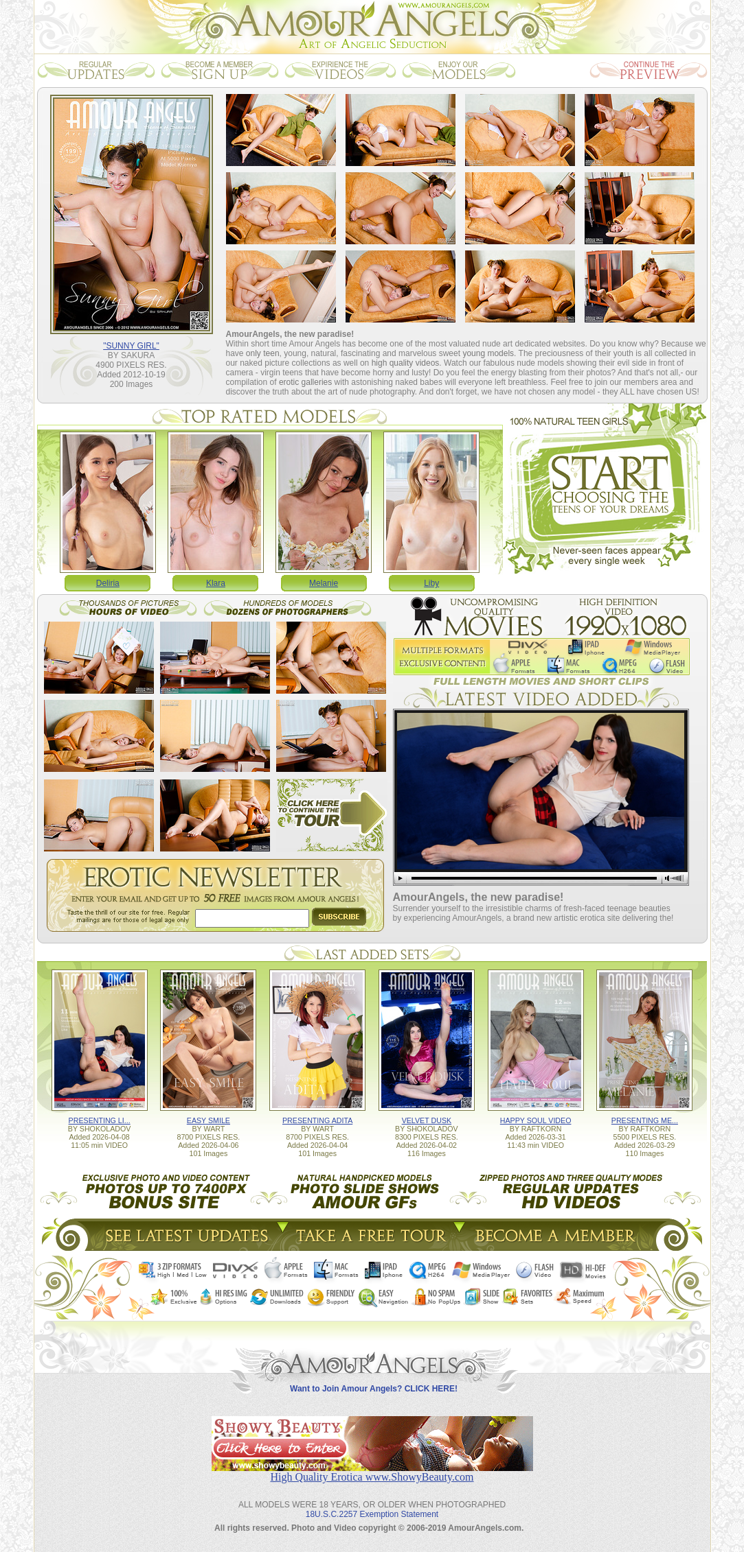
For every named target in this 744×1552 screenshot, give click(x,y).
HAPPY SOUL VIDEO (536, 1120)
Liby (431, 583)
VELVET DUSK (426, 1120)
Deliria (108, 583)
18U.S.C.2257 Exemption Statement (372, 1514)
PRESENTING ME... (644, 1120)
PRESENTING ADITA (317, 1120)
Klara (215, 583)
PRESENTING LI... (100, 1120)
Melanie (323, 583)
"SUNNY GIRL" (131, 346)
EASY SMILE (208, 1120)
